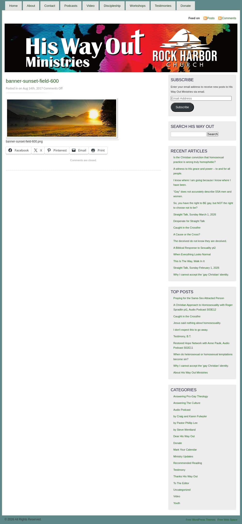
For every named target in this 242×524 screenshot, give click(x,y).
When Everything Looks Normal (192, 254)
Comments (229, 18)
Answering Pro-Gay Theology (190, 396)
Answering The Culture (186, 402)
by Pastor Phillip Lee (185, 422)
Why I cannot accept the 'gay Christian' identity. (201, 365)
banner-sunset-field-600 (32, 81)
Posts (210, 18)
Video (91, 6)
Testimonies (163, 6)
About (31, 6)
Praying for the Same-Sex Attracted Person (198, 298)
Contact (49, 6)
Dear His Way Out (184, 436)
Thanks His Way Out (185, 476)
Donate (186, 6)
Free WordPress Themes (200, 519)
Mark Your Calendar (185, 449)
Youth (176, 503)
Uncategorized (182, 489)
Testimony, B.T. (182, 336)
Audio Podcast (182, 409)
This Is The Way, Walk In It (189, 261)
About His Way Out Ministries (190, 372)
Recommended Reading (187, 463)
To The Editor (181, 483)
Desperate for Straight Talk (189, 221)
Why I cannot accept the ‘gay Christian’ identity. (201, 274)
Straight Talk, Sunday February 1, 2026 (196, 267)
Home (13, 6)
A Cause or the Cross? (186, 234)
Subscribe (182, 107)
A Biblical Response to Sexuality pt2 (194, 247)
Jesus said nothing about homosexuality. (197, 322)
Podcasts (70, 6)
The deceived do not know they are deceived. (200, 241)
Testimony (179, 469)
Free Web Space (227, 519)
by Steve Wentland (184, 429)
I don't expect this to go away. (190, 329)
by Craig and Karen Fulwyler (190, 416)
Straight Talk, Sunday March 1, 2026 (194, 214)
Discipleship (112, 6)
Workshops (137, 6)
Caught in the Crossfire (187, 227)
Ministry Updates (183, 456)
